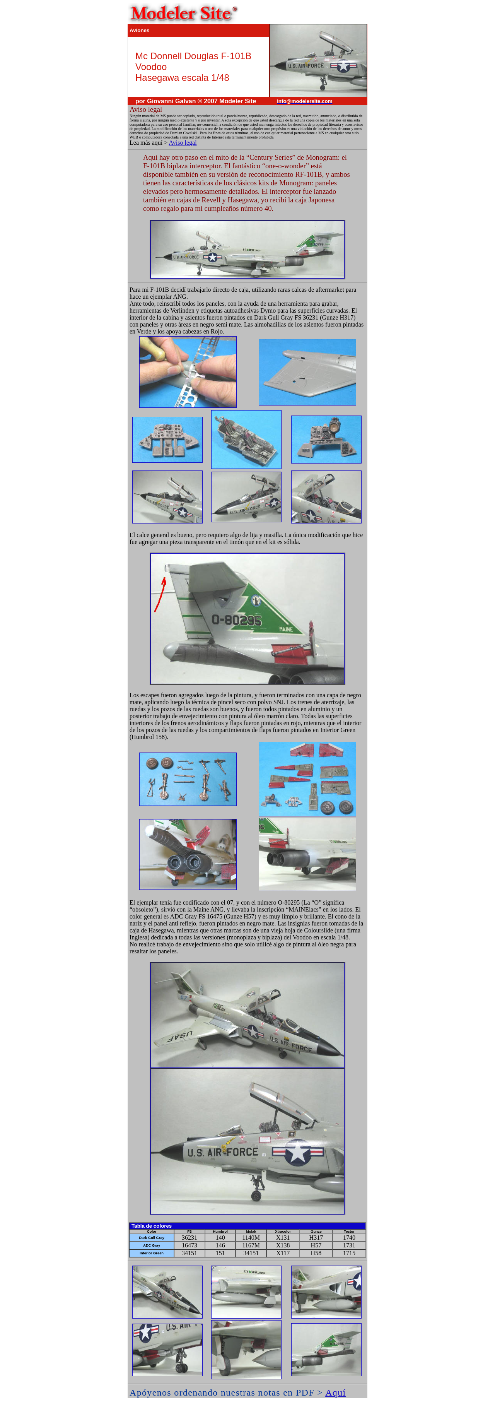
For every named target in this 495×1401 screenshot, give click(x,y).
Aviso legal (182, 142)
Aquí (335, 1392)
